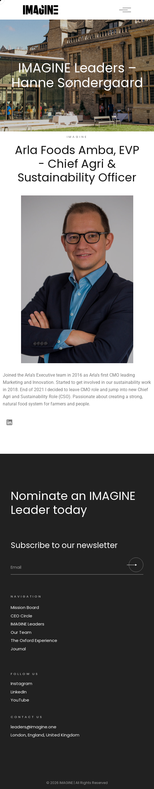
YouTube (20, 700)
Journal (18, 649)
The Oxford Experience (34, 640)
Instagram (21, 683)
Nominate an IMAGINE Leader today (73, 503)
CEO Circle (21, 616)
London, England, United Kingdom (45, 735)
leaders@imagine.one (33, 727)
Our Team (21, 632)
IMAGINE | (67, 782)
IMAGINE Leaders (27, 624)
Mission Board (25, 607)
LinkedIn (19, 692)
